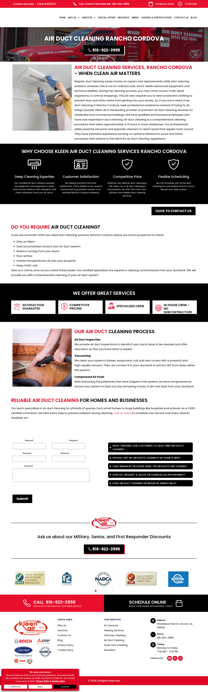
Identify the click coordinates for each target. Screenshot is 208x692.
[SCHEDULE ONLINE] (179, 610)
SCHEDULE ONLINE (147, 609)
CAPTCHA (17, 495)
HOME (62, 17)
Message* (22, 465)
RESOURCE (123, 17)
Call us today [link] (122, 413)
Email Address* (65, 440)
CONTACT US (181, 17)
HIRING (135, 17)
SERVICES (89, 17)
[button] (96, 597)
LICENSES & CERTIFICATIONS (156, 17)
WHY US (74, 17)
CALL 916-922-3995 (54, 609)
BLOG (194, 17)
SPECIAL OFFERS (107, 17)
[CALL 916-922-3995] (27, 610)
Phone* (60, 453)
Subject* (21, 453)
